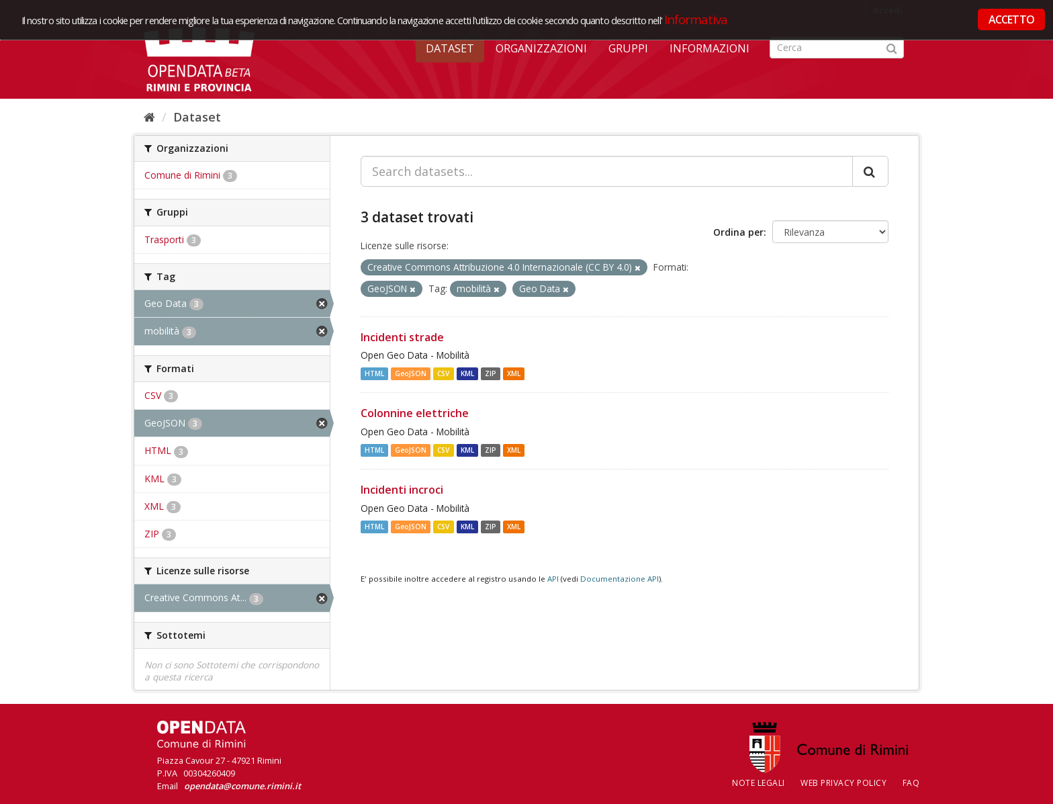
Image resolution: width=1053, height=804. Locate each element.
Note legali (758, 783)
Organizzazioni (541, 48)
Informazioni (709, 48)
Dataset (450, 48)
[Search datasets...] (607, 171)
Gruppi (628, 48)
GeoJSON (410, 373)
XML (513, 373)
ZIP (490, 373)
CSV (443, 373)
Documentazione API (619, 579)
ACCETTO (1011, 19)
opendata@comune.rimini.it (242, 786)
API (553, 579)
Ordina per (738, 232)
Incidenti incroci (402, 489)
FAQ (911, 783)
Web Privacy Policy (843, 783)
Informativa (696, 19)
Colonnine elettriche (415, 413)
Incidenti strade (402, 337)
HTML (374, 373)
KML (467, 373)
